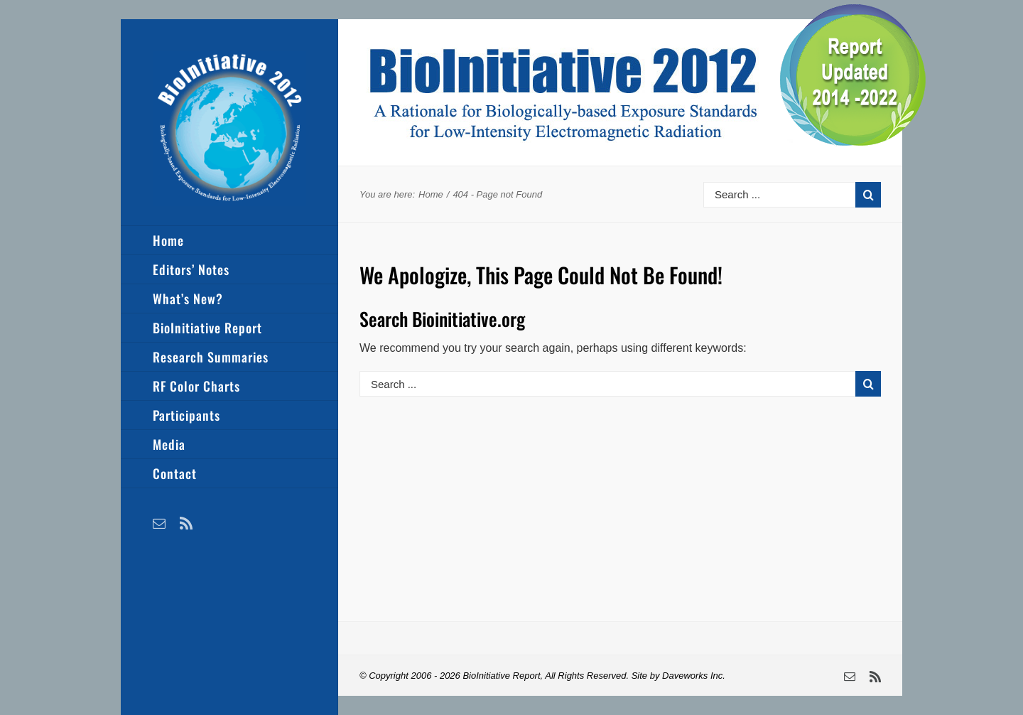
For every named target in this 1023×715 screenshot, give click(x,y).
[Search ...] (779, 195)
